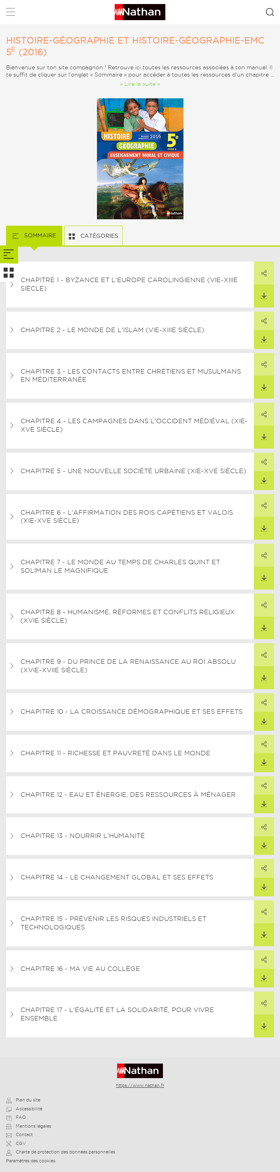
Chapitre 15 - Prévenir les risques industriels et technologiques (113, 923)
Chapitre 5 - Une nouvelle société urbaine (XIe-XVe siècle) (133, 471)
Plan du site (23, 1099)
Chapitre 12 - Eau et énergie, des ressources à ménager (128, 794)
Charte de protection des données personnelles (60, 1151)
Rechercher (270, 12)
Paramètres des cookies (30, 1160)
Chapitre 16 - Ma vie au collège (80, 968)
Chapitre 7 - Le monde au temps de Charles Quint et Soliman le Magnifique (120, 566)
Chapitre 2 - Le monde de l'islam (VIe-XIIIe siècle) (112, 329)
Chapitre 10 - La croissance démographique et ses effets (132, 711)
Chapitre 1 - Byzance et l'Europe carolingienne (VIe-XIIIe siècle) (129, 284)
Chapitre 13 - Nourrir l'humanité (83, 835)
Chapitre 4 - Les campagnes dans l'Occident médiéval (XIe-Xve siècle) (134, 425)
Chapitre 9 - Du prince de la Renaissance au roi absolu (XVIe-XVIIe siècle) (128, 665)
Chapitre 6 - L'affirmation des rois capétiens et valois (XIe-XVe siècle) (127, 516)
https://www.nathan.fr (140, 1085)
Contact (19, 1134)
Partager (260, 269)
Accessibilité (24, 1108)
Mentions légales (28, 1126)
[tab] (9, 254)
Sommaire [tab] (39, 235)
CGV (16, 1143)
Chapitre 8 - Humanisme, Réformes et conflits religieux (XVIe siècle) (128, 616)
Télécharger (260, 292)
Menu (10, 13)
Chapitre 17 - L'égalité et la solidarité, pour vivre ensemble (117, 1014)
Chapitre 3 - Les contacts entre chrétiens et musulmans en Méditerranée (131, 375)
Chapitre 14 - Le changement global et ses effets (117, 877)
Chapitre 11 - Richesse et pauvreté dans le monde (115, 753)
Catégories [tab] (98, 236)
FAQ (16, 1117)
